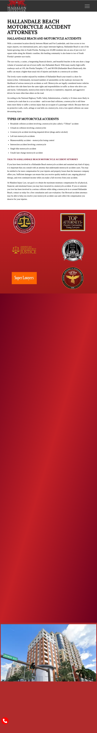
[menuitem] (86, 6)
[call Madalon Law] (5, 720)
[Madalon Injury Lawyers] (40, 6)
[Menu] (86, 6)
